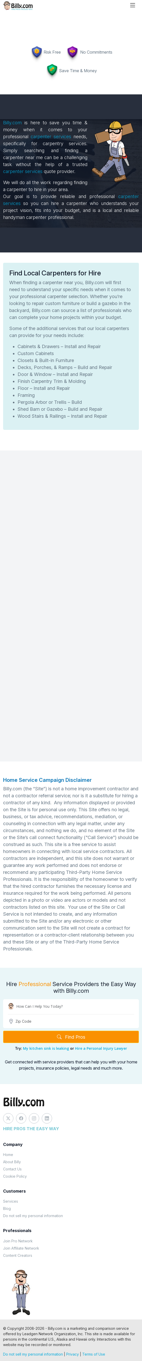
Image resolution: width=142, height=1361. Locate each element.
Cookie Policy (15, 1176)
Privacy (72, 1354)
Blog (7, 1208)
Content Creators (17, 1255)
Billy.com (12, 122)
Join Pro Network (18, 1241)
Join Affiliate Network (21, 1248)
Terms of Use (93, 1354)
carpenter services (51, 136)
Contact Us (12, 1169)
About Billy (12, 1162)
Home (8, 1154)
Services (10, 1201)
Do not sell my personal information (33, 1216)
